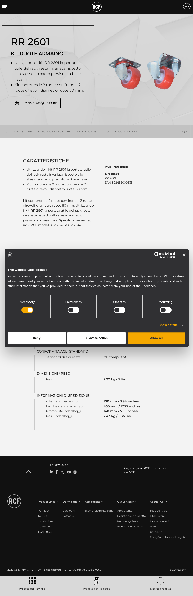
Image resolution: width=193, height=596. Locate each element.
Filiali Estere (157, 515)
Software (68, 515)
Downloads (86, 131)
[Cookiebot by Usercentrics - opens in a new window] (157, 255)
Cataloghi (69, 510)
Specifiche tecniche (54, 131)
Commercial (45, 526)
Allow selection (96, 338)
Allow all (156, 338)
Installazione (45, 521)
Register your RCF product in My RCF (145, 470)
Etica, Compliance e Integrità (168, 537)
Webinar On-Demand (130, 526)
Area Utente (124, 510)
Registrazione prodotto (131, 515)
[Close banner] (184, 254)
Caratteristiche (19, 131)
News (153, 526)
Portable (43, 510)
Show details (168, 325)
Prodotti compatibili (120, 131)
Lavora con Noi (159, 521)
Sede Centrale (158, 510)
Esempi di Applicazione (99, 510)
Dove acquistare (41, 103)
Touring (42, 515)
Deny (37, 338)
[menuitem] (177, 570)
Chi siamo (156, 531)
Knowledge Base (127, 521)
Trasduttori (45, 531)
